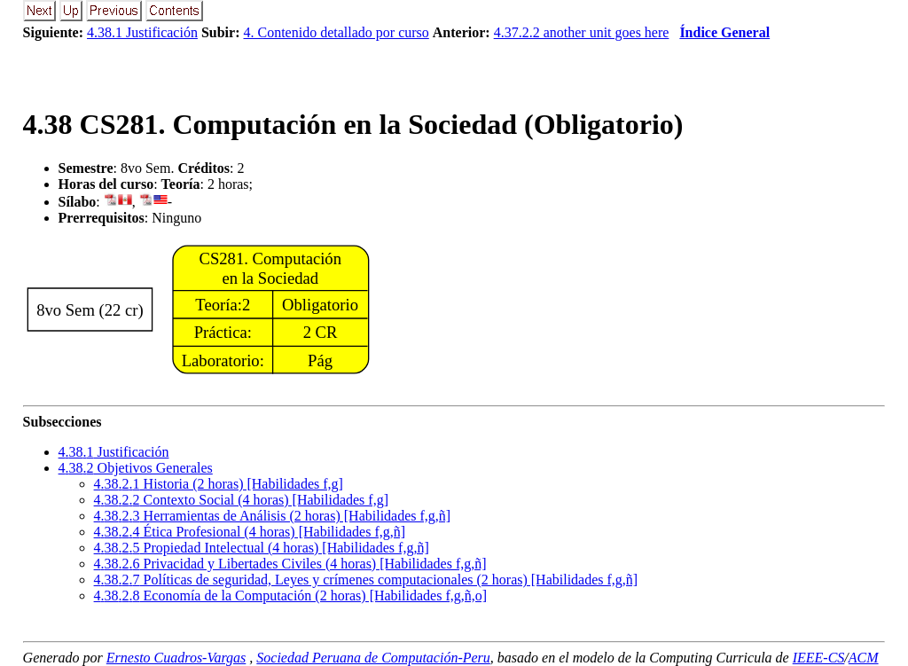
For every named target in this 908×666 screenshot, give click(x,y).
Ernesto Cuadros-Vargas (176, 657)
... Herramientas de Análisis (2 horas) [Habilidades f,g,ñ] (272, 515)
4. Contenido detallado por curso (336, 32)
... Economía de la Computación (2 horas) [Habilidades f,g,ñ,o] (290, 595)
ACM (864, 657)
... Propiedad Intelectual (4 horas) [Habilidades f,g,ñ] (261, 547)
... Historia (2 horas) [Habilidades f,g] (218, 483)
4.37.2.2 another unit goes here (581, 32)
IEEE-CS (819, 657)
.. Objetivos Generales (136, 467)
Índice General (724, 32)
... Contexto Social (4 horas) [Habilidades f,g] (241, 499)
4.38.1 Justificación (142, 32)
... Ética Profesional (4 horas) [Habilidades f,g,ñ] (249, 531)
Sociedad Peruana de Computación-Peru (373, 657)
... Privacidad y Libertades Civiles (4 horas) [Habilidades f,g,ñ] (290, 563)
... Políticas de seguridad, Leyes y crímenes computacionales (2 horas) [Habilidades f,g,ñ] (366, 579)
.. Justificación (114, 451)
